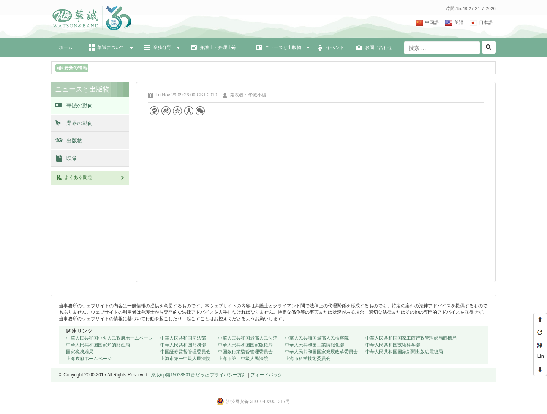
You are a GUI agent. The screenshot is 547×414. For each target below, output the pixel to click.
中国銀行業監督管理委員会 (245, 351)
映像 (71, 158)
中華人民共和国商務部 (183, 345)
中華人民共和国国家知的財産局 (98, 345)
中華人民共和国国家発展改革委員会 (321, 351)
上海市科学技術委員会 (307, 358)
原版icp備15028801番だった (180, 375)
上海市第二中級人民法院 (243, 358)
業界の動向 (79, 123)
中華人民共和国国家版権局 (245, 345)
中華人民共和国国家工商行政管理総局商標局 (411, 338)
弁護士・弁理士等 (218, 47)
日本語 (486, 22)
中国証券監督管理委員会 (185, 351)
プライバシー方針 (228, 375)
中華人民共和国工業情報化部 (314, 345)
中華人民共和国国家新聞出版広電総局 (404, 351)
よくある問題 (95, 177)
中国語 (432, 22)
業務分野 (162, 47)
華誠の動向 (79, 106)
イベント (335, 47)
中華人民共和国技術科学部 (392, 345)
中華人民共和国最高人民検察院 (317, 338)
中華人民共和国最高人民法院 (247, 338)
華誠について (111, 47)
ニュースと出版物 (283, 47)
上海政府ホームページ (89, 358)
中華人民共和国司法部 (183, 338)
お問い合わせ (378, 47)
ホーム (66, 47)
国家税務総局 (79, 351)
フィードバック (266, 375)
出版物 (74, 140)
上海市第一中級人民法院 (185, 358)
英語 (458, 22)
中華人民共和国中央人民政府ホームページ (109, 338)
